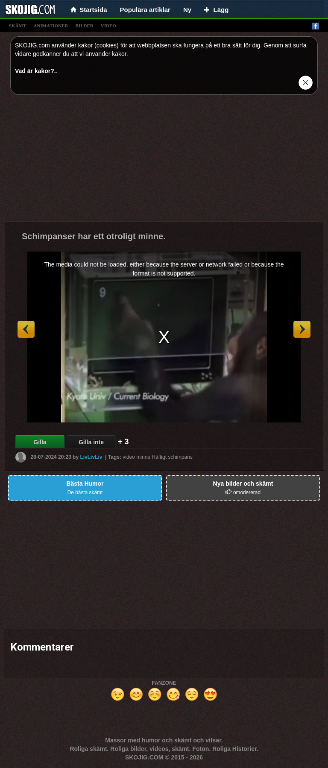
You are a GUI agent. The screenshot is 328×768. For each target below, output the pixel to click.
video (108, 25)
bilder (85, 25)
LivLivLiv (91, 457)
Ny (187, 9)
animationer (50, 25)
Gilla (39, 442)
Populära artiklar (145, 9)
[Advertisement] (164, 161)
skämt (17, 25)
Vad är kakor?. (35, 70)
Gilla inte (91, 442)
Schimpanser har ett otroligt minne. (94, 236)
